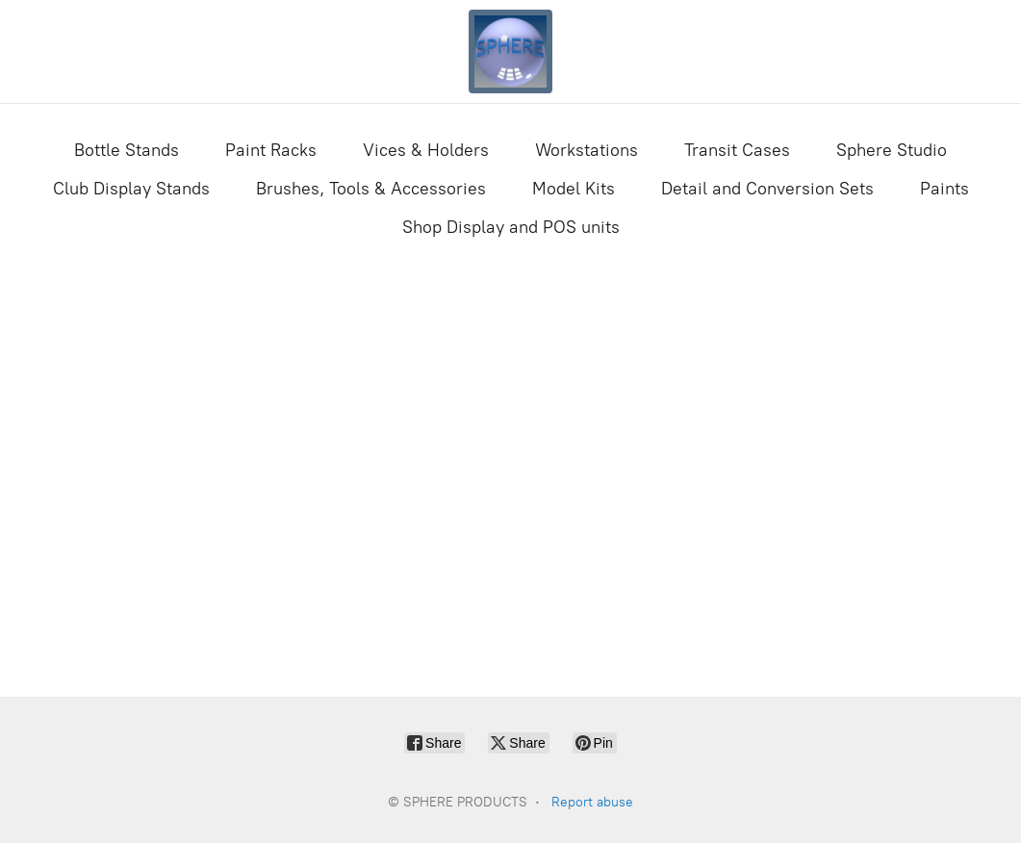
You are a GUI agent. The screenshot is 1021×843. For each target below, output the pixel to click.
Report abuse (592, 802)
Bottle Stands (126, 150)
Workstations (586, 150)
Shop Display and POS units (511, 227)
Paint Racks (271, 150)
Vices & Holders (426, 150)
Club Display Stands (131, 188)
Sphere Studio (891, 150)
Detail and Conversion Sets (767, 188)
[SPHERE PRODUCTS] (511, 51)
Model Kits (573, 188)
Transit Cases (737, 150)
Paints (944, 188)
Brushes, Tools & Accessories (371, 188)
